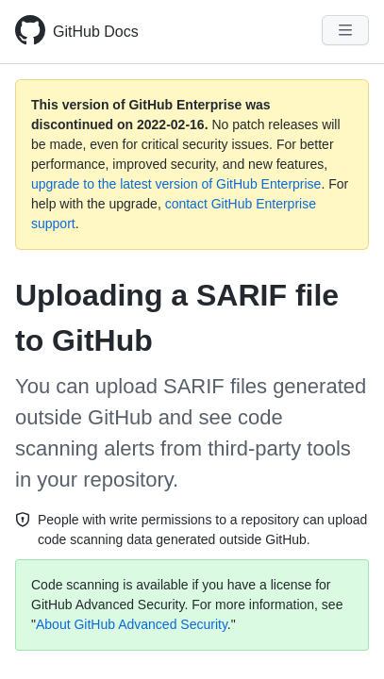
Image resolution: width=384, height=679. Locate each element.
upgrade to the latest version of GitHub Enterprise (176, 183)
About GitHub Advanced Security (131, 624)
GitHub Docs (96, 32)
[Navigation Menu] (345, 30)
